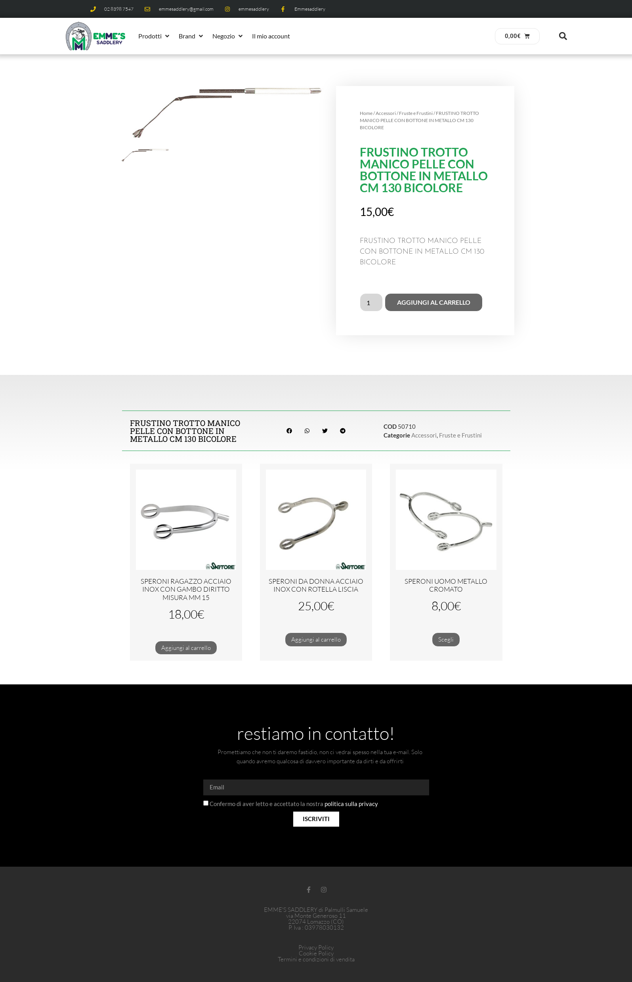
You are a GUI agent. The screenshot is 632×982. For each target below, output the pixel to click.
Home (366, 113)
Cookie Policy (316, 953)
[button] (154, 36)
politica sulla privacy (351, 803)
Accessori (386, 113)
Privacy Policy (316, 947)
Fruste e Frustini (416, 113)
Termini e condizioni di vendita (316, 959)
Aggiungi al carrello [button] (186, 647)
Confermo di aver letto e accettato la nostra (294, 803)
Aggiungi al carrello (433, 302)
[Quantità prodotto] (371, 302)
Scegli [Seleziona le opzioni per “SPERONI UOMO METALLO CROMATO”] (446, 639)
